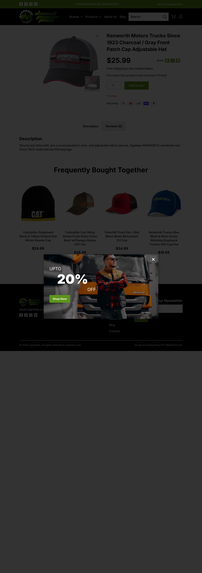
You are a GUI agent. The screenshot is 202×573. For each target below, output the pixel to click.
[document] (101, 286)
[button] (153, 259)
